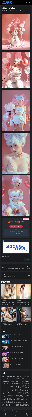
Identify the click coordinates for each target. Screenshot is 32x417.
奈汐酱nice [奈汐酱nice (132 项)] (17, 383)
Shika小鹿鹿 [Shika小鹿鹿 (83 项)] (21, 378)
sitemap (26, 411)
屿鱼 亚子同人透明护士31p (17, 334)
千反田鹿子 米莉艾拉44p (16, 352)
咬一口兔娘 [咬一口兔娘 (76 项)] (11, 383)
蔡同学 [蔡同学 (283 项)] (7, 399)
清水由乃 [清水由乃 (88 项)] (13, 393)
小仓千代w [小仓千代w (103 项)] (5, 387)
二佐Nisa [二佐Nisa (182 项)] (24, 381)
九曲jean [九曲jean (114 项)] (17, 381)
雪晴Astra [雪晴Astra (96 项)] (24, 402)
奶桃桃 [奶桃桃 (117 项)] (24, 383)
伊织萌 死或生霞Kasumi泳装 (23, 303)
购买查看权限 (16, 226)
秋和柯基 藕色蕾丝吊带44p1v (23, 325)
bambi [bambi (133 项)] (4, 376)
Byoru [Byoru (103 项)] (9, 376)
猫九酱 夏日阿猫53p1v (8, 302)
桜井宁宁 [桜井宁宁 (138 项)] (8, 390)
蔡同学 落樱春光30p (15, 364)
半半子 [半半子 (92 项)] (7, 383)
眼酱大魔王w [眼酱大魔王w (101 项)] (11, 396)
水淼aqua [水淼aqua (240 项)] (22, 390)
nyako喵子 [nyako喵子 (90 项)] (6, 379)
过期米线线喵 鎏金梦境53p (17, 346)
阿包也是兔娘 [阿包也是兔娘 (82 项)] (18, 402)
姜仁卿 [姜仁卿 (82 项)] (27, 383)
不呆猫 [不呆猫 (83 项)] (12, 381)
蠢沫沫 (7, 256)
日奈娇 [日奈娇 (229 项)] (19, 386)
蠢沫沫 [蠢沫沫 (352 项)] (21, 399)
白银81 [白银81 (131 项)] (25, 393)
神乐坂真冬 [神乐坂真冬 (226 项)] (20, 395)
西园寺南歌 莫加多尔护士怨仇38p (19, 340)
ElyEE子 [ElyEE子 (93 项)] (13, 376)
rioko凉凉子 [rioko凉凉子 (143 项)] (13, 378)
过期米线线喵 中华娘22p (16, 358)
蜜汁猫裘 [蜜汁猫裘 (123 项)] (14, 399)
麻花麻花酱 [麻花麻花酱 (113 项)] (26, 405)
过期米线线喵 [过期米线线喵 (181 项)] (9, 402)
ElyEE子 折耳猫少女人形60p (8, 325)
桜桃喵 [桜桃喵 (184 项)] (14, 390)
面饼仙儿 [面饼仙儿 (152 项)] (19, 405)
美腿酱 (13, 10)
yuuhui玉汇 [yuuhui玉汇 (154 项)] (6, 381)
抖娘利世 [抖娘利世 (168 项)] (11, 386)
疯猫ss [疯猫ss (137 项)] (20, 393)
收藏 (27, 259)
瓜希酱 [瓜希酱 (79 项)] (16, 393)
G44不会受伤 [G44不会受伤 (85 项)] (18, 376)
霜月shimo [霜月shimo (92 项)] (13, 405)
